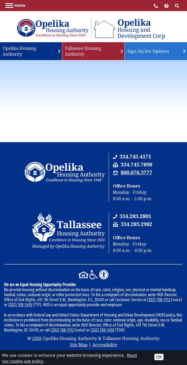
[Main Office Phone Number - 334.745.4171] (156, 5)
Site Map (79, 345)
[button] (15, 5)
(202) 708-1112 (158, 299)
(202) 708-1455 (20, 304)
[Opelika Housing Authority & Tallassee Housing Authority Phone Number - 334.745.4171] (135, 156)
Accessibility (104, 345)
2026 (37, 338)
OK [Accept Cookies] (159, 357)
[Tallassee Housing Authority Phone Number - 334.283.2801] (135, 216)
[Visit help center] (167, 5)
